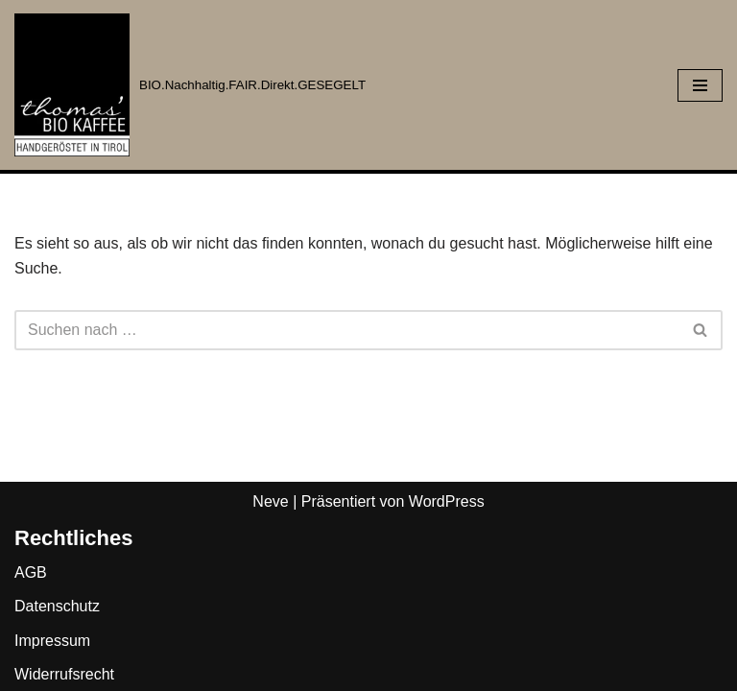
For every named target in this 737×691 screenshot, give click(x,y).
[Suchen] (346, 330)
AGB (30, 572)
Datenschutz (57, 606)
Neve (270, 501)
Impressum (52, 640)
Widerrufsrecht (64, 674)
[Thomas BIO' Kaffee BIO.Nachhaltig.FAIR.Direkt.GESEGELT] (190, 84)
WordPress (447, 501)
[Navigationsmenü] (700, 85)
